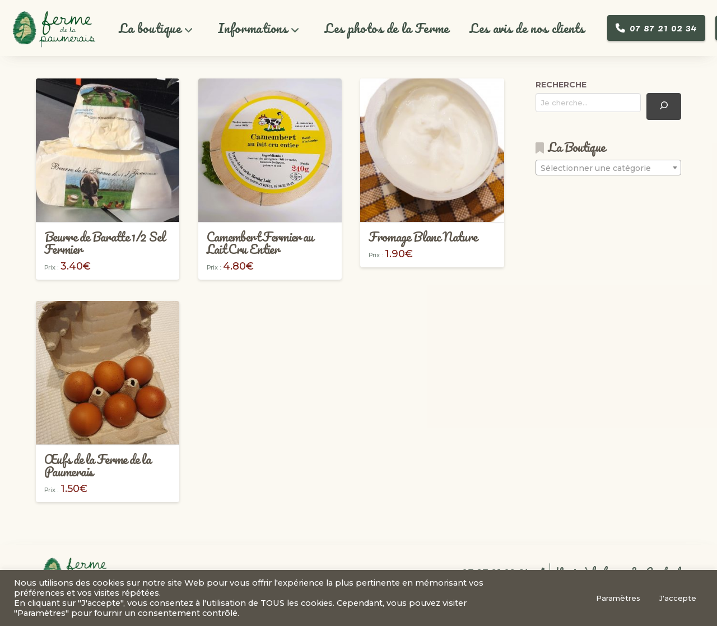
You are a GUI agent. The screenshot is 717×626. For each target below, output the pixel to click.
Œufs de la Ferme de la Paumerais (97, 465)
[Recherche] (663, 106)
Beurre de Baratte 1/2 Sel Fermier (104, 242)
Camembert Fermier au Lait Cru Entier (260, 242)
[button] (156, 28)
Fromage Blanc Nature (423, 236)
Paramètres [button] (618, 597)
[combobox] (608, 167)
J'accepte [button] (677, 597)
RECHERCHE (561, 85)
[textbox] (608, 168)
